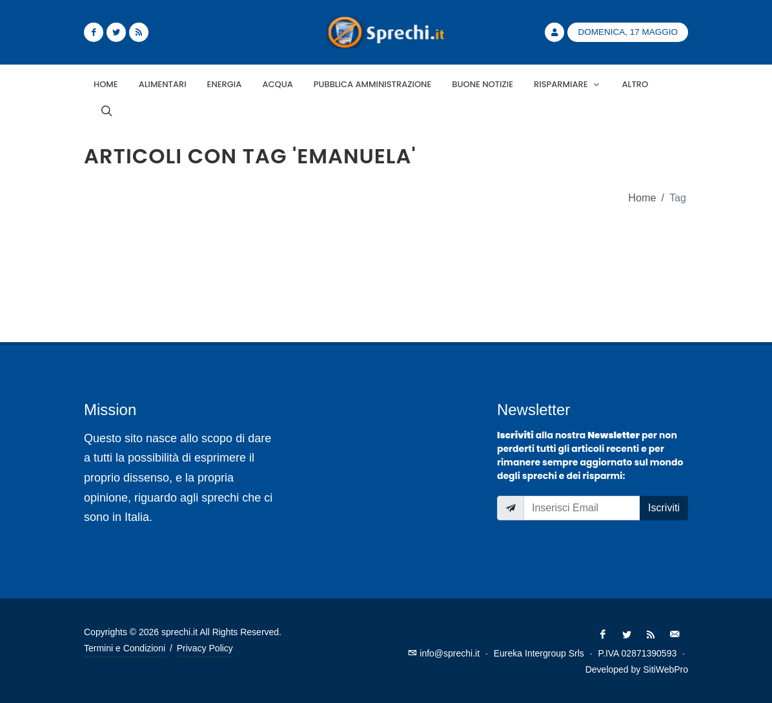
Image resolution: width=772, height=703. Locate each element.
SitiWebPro (665, 669)
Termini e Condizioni (124, 648)
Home (642, 197)
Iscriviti (664, 507)
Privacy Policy (205, 648)
